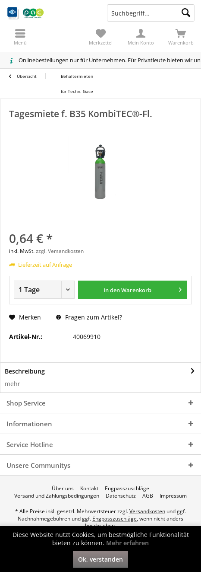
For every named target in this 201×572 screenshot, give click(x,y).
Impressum (173, 495)
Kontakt (89, 488)
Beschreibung (25, 371)
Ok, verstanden (100, 559)
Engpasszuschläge (127, 488)
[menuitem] (181, 37)
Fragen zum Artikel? (89, 317)
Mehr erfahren (127, 543)
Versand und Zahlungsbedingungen (56, 495)
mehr (12, 384)
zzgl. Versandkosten (60, 251)
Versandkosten (147, 511)
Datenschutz (121, 495)
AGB (147, 495)
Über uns (63, 488)
